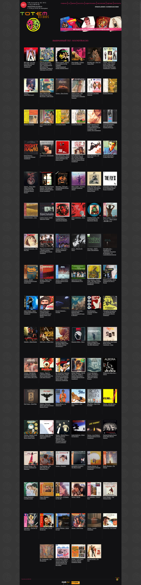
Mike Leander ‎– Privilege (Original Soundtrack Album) (78, 188)
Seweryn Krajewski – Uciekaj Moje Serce (108, 156)
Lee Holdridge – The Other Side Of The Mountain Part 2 (45, 467)
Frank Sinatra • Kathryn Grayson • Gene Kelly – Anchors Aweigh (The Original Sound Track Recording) (62, 562)
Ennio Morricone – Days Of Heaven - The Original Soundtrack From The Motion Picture (94, 189)
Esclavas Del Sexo (108, 93)
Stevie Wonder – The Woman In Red (108, 497)
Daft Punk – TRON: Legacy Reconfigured (93, 249)
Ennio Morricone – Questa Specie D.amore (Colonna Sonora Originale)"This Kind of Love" (62, 158)
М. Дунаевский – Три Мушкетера (46, 560)
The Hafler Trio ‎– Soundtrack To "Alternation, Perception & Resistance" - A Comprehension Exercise (109, 251)
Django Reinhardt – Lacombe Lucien (29, 497)
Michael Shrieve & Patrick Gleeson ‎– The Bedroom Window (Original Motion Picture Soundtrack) (47, 189)
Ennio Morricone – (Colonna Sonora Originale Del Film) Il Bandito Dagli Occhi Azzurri (45, 313)
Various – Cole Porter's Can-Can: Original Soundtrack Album (77, 561)
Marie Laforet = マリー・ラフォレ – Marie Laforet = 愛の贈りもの (110, 219)
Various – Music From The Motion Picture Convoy (45, 281)
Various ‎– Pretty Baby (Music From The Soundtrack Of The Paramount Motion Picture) (29, 189)
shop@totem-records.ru (34, 6)
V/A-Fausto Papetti (61, 124)
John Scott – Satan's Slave (46, 342)
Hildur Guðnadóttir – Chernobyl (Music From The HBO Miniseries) (93, 343)
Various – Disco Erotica (62, 93)
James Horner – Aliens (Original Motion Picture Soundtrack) (30, 312)
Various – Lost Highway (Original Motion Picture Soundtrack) (93, 436)
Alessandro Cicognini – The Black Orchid (77, 466)
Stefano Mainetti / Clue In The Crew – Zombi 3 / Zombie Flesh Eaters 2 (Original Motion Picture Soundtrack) (78, 376)
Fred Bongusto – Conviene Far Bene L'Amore (92, 312)
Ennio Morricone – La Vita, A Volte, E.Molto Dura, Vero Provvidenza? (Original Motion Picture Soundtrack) (78, 158)
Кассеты (80, 3)
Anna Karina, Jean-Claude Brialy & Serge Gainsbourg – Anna (110, 343)
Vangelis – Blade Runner (30, 342)
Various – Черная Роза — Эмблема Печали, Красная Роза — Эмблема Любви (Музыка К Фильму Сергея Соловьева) (62, 438)
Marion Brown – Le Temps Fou (61, 404)
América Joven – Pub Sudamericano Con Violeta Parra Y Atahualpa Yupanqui (78, 96)
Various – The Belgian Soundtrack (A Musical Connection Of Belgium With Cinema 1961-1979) (30, 375)
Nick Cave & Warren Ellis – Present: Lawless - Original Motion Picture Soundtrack (46, 251)
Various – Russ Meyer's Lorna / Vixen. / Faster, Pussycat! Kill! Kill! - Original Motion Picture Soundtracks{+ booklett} (109, 65)
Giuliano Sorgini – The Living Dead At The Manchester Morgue (93, 219)
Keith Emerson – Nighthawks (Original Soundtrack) (29, 157)
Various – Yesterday (61, 466)
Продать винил (100, 6)
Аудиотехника (90, 3)
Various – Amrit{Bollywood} (29, 94)
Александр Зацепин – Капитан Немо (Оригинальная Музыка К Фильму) (77, 313)
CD (69, 3)
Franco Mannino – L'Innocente (44, 497)
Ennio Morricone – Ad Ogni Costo (93, 156)
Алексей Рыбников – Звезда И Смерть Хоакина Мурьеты (109, 126)
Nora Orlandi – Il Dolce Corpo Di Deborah (77, 63)
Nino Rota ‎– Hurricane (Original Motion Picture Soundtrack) (62, 188)
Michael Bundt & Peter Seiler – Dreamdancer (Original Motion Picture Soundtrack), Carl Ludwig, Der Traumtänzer (94, 127)
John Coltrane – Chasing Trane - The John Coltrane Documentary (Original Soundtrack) (94, 282)
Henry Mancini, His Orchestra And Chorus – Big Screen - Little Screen (46, 95)
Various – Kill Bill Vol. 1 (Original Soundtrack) (109, 404)
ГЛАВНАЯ (64, 3)
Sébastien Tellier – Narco (78, 342)
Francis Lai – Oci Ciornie (109, 528)
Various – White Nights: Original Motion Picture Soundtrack (62, 281)
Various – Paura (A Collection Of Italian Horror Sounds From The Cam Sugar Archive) (46, 375)
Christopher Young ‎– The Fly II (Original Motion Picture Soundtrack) (109, 188)
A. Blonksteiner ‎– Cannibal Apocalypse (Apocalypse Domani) (61, 219)
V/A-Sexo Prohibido (76, 124)
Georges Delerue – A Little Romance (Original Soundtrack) (93, 467)
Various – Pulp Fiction (77, 528)
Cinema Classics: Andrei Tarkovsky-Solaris (46, 218)
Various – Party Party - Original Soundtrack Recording (61, 250)
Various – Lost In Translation (91, 529)
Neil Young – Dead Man (30, 404)
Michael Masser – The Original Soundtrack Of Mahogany (30, 467)
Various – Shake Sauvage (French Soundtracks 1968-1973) (46, 436)
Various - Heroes (75, 497)
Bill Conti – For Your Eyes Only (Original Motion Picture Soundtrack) (29, 65)
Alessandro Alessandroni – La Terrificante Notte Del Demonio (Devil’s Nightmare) (109, 313)
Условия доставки (112, 6)
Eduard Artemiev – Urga (30, 217)
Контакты (117, 3)
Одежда (109, 3)
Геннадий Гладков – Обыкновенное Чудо (77, 280)
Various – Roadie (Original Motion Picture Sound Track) (30, 281)
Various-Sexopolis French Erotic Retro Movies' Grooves (110, 436)
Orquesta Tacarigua (29, 124)
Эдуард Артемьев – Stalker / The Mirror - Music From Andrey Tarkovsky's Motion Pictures (93, 376)
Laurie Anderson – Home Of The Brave (78, 435)
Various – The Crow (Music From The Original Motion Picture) (47, 405)
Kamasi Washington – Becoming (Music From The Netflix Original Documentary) (62, 344)
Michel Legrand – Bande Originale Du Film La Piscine (109, 281)
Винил (74, 3)
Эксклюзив (101, 3)
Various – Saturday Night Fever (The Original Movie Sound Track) (30, 436)
